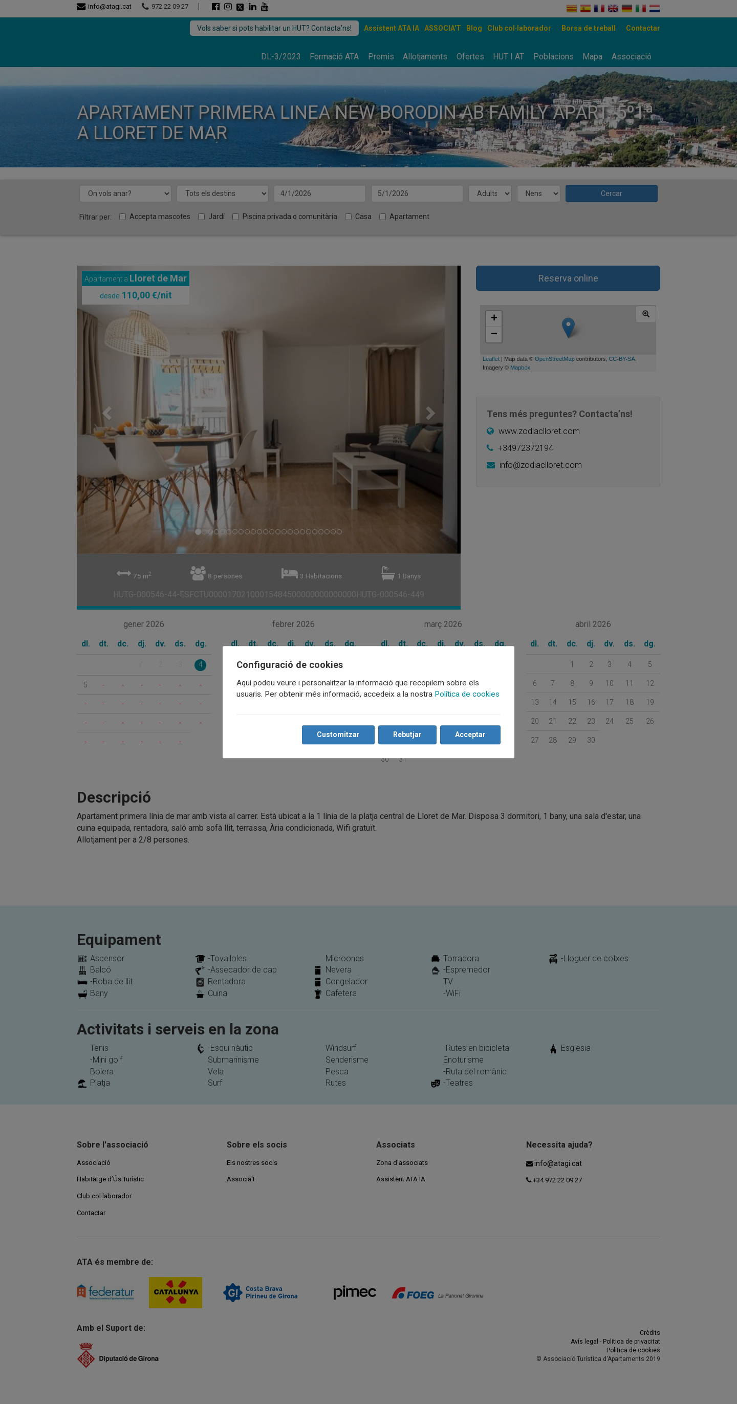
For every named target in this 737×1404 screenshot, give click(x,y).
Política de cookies (467, 694)
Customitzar (337, 734)
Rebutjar (407, 734)
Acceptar (469, 734)
